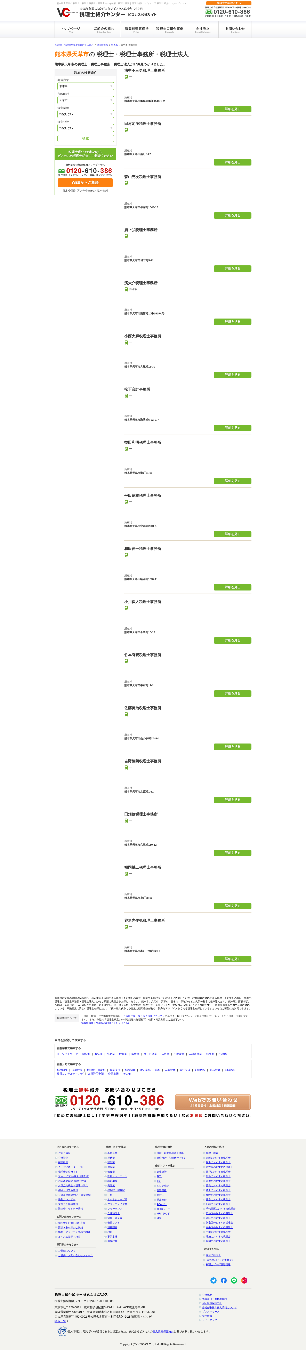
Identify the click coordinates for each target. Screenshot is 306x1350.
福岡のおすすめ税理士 (218, 1241)
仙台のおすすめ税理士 (218, 1199)
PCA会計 (162, 1204)
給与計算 (215, 1069)
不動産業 (179, 1053)
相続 (109, 1231)
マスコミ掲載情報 (68, 1204)
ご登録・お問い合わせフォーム (75, 1255)
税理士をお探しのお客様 (71, 1222)
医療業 (135, 1053)
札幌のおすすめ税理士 (218, 1195)
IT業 (109, 1195)
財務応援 (162, 1190)
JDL (159, 1181)
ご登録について (66, 1250)
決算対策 (77, 1069)
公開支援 (113, 1073)
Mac (159, 1218)
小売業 (111, 1053)
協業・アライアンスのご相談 (74, 1232)
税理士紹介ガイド (68, 1171)
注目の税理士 (213, 1255)
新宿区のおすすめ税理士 (219, 1222)
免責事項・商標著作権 (214, 1298)
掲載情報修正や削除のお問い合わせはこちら (105, 1023)
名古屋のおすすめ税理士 (219, 1167)
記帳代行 (200, 1069)
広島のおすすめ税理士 (218, 1176)
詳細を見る (232, 109)
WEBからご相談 (85, 182)
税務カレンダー (66, 1199)
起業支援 (115, 1069)
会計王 (160, 1195)
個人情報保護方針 (212, 1303)
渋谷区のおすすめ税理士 (219, 1213)
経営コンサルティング (70, 1073)
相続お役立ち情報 (68, 1190)
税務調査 (130, 1069)
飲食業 (123, 1053)
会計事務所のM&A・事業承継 (74, 1195)
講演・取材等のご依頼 (70, 1227)
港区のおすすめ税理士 (218, 1218)
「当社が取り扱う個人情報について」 (144, 1016)
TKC (159, 1176)
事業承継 (112, 1236)
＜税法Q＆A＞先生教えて (220, 1260)
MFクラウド (163, 1213)
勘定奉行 (162, 1199)
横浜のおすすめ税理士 (218, 1162)
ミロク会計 (163, 1185)
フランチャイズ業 (117, 1204)
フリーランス (114, 1208)
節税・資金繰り (116, 1218)
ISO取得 (229, 1069)
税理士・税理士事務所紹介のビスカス (74, 44)
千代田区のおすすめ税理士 (220, 1208)
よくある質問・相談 (69, 1236)
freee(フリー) (164, 1208)
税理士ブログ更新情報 (218, 1264)
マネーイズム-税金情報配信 (73, 1176)
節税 (157, 1069)
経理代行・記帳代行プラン (171, 1157)
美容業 (111, 1185)
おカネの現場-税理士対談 (72, 1181)
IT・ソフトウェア (67, 1053)
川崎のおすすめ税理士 (218, 1204)
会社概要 (207, 1294)
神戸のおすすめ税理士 (218, 1171)
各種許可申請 (96, 1073)
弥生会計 (162, 1171)
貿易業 (111, 1167)
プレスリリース (210, 1311)
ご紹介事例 (64, 1153)
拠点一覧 (60, 1321)
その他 (223, 1053)
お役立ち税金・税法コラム (73, 1185)
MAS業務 (145, 1069)
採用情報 (207, 1316)
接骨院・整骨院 (116, 1190)
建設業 (86, 1053)
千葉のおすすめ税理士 (218, 1231)
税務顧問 (62, 1069)
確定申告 (63, 1162)
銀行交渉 (185, 1069)
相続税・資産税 (96, 1069)
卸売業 (210, 1053)
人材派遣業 (195, 1053)
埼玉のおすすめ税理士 (218, 1190)
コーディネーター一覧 (70, 1167)
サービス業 (150, 1053)
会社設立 (63, 1157)
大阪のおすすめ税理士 (218, 1157)
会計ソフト (113, 1222)
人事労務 (170, 1069)
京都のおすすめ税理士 (218, 1181)
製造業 (99, 1053)
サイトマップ (209, 1320)
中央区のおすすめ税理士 (219, 1227)
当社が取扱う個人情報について (219, 1307)
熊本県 (114, 44)
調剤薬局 (112, 1181)
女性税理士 (113, 1213)
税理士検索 (102, 44)
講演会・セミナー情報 (70, 1208)
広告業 (165, 1053)
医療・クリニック (117, 1176)
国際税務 (112, 1241)
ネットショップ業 (117, 1199)
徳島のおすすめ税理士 (218, 1185)
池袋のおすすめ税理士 (218, 1236)
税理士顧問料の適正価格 (170, 1153)
